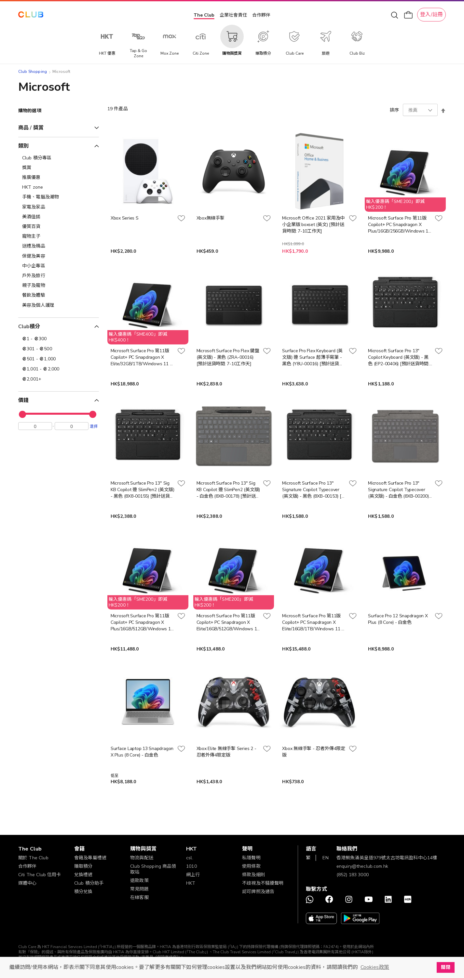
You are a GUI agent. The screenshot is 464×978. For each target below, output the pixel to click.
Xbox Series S (125, 218)
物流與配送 (141, 858)
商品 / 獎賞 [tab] (31, 127)
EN (325, 858)
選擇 (94, 427)
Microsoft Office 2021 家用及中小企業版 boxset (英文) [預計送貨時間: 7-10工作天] (313, 224)
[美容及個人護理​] (58, 305)
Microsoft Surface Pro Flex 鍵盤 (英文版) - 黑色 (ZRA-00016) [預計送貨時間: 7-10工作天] (228, 357)
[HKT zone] (58, 187)
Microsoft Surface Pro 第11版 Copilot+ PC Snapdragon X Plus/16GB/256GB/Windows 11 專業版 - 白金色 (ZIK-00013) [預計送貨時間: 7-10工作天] (399, 224)
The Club (204, 15)
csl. (189, 858)
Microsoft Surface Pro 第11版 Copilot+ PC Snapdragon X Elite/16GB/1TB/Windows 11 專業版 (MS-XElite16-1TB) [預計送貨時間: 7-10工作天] (314, 622)
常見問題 (139, 889)
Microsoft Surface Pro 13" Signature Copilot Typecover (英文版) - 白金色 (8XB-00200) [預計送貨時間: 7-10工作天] (398, 490)
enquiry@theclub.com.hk (362, 866)
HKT (190, 883)
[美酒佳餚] (58, 217)
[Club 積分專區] (58, 158)
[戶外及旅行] (58, 276)
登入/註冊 (431, 14)
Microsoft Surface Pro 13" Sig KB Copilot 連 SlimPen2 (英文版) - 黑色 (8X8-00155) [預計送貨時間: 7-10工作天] (142, 490)
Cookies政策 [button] (375, 967)
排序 (394, 110)
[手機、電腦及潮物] (58, 197)
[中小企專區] (58, 266)
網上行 (193, 875)
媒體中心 (27, 883)
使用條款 (251, 866)
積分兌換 (83, 892)
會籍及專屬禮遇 (90, 858)
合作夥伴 (261, 15)
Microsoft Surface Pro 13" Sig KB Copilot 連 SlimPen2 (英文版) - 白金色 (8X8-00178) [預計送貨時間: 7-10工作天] (228, 490)
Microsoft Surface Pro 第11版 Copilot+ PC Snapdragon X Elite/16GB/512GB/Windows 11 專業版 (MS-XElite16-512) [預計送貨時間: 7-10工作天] (228, 622)
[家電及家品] (58, 207)
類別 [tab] (23, 146)
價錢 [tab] (23, 400)
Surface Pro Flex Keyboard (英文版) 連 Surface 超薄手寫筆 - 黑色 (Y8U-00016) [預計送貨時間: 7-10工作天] (312, 357)
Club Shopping (32, 71)
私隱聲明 (251, 858)
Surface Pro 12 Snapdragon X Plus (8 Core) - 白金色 (398, 619)
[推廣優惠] (58, 178)
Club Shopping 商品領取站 (153, 869)
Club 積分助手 (88, 883)
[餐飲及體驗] (58, 295)
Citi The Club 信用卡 (39, 875)
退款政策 (139, 881)
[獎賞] (58, 168)
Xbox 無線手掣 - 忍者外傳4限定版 (313, 751)
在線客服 (139, 897)
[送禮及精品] (58, 246)
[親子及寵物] (58, 285)
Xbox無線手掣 (211, 218)
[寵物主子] (58, 236)
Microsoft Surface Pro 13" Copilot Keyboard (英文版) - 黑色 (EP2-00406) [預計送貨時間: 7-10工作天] (398, 357)
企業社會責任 (233, 15)
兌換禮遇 (83, 875)
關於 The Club (33, 858)
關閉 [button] (445, 967)
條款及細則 (253, 875)
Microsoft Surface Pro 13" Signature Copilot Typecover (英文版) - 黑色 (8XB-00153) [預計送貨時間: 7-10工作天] (314, 490)
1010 (191, 866)
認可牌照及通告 (258, 892)
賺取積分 (83, 866)
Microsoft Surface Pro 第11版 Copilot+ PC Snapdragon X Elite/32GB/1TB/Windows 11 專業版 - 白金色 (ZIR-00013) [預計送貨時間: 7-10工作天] (142, 357)
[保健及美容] (58, 256)
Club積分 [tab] (29, 326)
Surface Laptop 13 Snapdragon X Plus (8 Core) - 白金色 (142, 751)
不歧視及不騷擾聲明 (262, 883)
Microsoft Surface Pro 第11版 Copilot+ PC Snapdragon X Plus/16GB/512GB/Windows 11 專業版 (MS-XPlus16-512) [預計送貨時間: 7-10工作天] (142, 622)
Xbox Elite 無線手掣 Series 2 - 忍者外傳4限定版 (226, 751)
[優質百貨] (58, 227)
